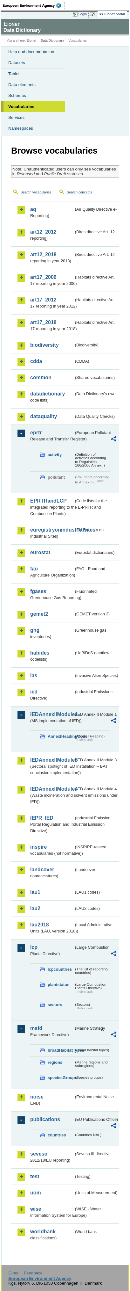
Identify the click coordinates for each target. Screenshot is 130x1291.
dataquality (43, 416)
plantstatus (58, 984)
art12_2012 (43, 232)
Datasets (16, 62)
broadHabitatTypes (61, 1050)
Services (16, 117)
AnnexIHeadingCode (61, 736)
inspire (38, 847)
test (34, 1176)
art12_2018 (43, 254)
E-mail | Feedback (25, 1273)
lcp (34, 947)
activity (55, 454)
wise (35, 1209)
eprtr (36, 432)
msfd (36, 1028)
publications (45, 1119)
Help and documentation (31, 51)
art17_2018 (43, 322)
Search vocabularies (36, 192)
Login (83, 14)
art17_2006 (43, 277)
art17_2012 (43, 299)
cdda (36, 361)
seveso (38, 1154)
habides (39, 653)
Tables (14, 73)
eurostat (40, 552)
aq (33, 209)
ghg (34, 630)
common (40, 377)
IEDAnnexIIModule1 (52, 714)
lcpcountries (60, 969)
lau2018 (39, 924)
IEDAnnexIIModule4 (52, 789)
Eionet (32, 40)
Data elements (22, 84)
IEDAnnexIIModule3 (52, 760)
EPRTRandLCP (48, 501)
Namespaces (20, 128)
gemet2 (39, 614)
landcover (42, 869)
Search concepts (79, 192)
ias (33, 675)
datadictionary (47, 393)
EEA (34, 5)
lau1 (35, 892)
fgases (38, 591)
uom (35, 1192)
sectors (55, 1004)
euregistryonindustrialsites (52, 530)
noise (37, 1096)
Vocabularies (21, 106)
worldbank (43, 1231)
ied (34, 691)
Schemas (17, 95)
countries (57, 1135)
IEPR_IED (41, 818)
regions (55, 1062)
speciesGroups (61, 1077)
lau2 (35, 908)
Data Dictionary (52, 40)
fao (34, 568)
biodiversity (44, 345)
